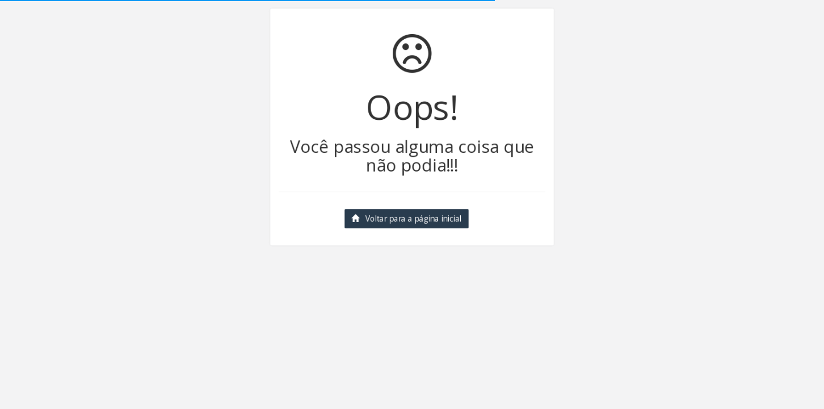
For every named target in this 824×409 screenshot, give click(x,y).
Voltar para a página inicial (404, 222)
